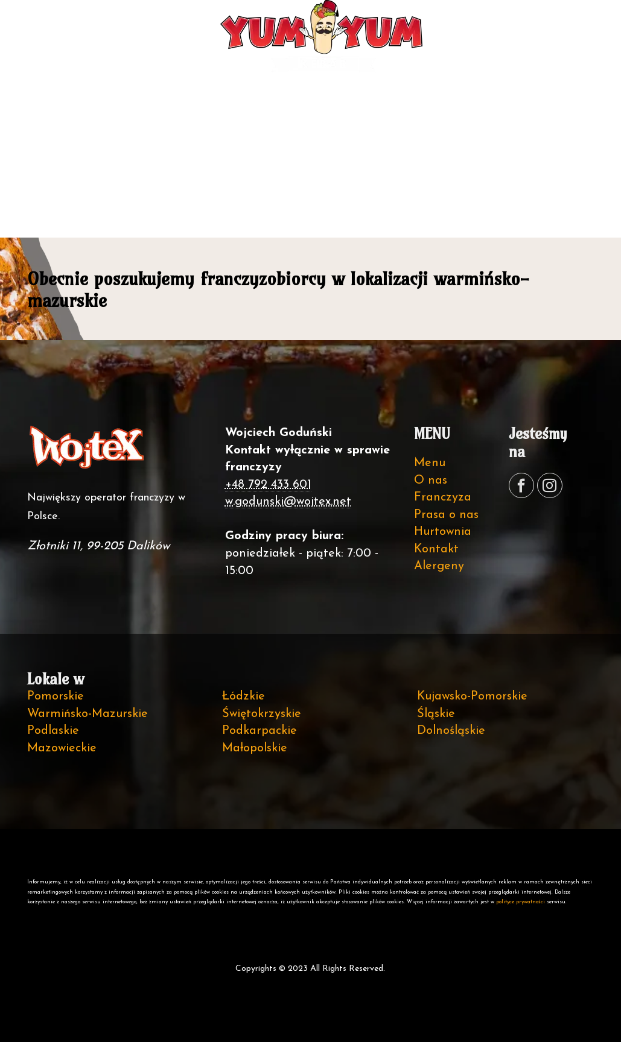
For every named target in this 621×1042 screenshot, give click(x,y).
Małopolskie (254, 748)
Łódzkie (243, 696)
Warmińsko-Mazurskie (87, 714)
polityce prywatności (520, 902)
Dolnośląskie (451, 731)
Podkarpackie (259, 731)
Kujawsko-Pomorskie (472, 696)
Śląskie (436, 714)
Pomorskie (55, 696)
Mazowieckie (62, 748)
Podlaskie (53, 731)
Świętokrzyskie (261, 714)
